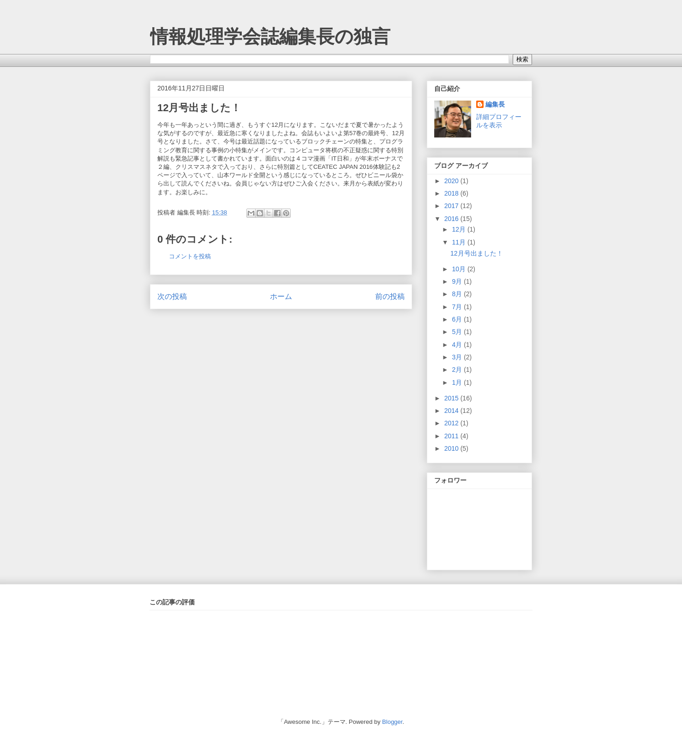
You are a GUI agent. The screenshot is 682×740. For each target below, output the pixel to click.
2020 (452, 181)
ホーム (281, 296)
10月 (459, 269)
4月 (458, 344)
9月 (458, 281)
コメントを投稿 (190, 256)
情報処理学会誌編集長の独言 (270, 36)
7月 (458, 306)
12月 (459, 229)
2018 (452, 193)
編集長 (495, 104)
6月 (458, 319)
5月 (458, 331)
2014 (452, 410)
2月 (458, 369)
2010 (452, 448)
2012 (452, 423)
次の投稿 (172, 296)
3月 (458, 357)
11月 (459, 242)
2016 (452, 218)
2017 (452, 205)
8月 (458, 294)
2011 (452, 436)
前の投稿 (390, 296)
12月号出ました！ (199, 107)
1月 (458, 382)
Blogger (392, 721)
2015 (452, 398)
